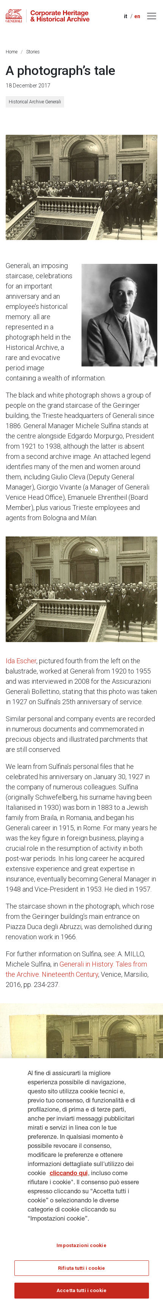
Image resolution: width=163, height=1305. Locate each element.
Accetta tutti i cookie (81, 1294)
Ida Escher (21, 661)
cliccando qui (69, 1178)
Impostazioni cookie (81, 1249)
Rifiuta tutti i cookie (81, 1272)
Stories (33, 52)
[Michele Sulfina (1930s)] (119, 315)
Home (11, 52)
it (125, 16)
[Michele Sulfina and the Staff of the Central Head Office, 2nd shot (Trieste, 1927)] (81, 589)
